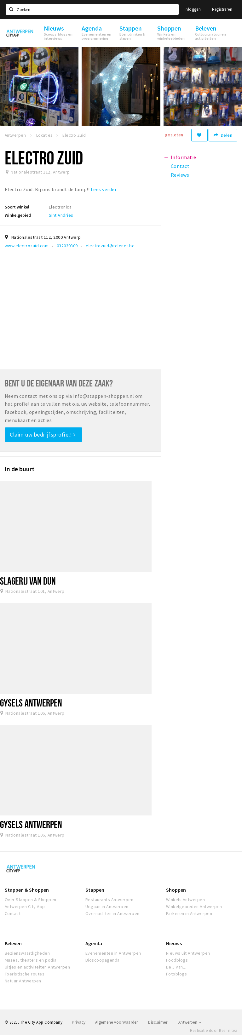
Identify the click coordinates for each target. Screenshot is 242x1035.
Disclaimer (157, 1022)
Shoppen (176, 890)
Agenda (93, 943)
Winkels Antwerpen (185, 899)
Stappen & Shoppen (27, 890)
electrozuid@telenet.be (110, 246)
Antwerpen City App (25, 906)
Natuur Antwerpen (23, 981)
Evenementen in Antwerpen (113, 953)
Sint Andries (61, 215)
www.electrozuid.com (27, 246)
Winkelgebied (18, 215)
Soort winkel (17, 207)
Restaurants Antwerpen (109, 899)
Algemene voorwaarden (117, 1022)
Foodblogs (177, 960)
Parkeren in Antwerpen (189, 913)
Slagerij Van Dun (28, 580)
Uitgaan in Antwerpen (107, 906)
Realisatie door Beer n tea (213, 1030)
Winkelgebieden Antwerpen (194, 906)
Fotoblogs (176, 974)
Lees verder (104, 189)
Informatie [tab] (183, 157)
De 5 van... (176, 967)
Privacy (78, 1022)
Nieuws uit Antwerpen (188, 953)
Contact (12, 913)
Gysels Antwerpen (31, 702)
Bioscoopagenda (102, 960)
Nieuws (174, 943)
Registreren (222, 9)
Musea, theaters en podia (31, 960)
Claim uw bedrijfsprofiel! (43, 434)
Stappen (94, 890)
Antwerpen (189, 1022)
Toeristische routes (24, 974)
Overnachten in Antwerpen (112, 913)
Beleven (13, 943)
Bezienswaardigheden (27, 953)
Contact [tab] (180, 166)
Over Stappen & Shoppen (30, 899)
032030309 (67, 246)
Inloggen (193, 9)
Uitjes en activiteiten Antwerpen (37, 967)
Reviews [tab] (180, 175)
